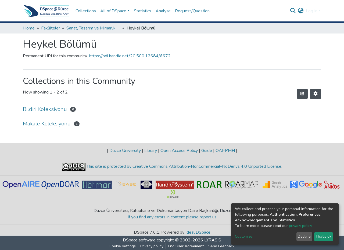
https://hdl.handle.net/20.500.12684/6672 (130, 56)
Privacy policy (151, 246)
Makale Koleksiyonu (47, 123)
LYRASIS (212, 240)
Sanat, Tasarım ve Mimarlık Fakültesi (93, 28)
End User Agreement (186, 246)
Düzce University (125, 151)
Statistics (142, 11)
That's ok (323, 236)
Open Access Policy (179, 151)
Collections (86, 11)
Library (150, 151)
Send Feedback (221, 246)
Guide (206, 151)
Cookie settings (122, 246)
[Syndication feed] (302, 94)
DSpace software (139, 240)
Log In (311, 11)
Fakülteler (50, 28)
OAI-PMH (225, 151)
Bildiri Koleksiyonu (45, 109)
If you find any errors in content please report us (172, 217)
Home (29, 28)
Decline (304, 236)
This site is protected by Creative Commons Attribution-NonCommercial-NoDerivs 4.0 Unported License (183, 166)
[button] (301, 11)
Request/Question (192, 11)
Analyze (163, 11)
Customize (243, 236)
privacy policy (300, 225)
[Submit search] (293, 11)
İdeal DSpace (197, 232)
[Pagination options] (315, 94)
